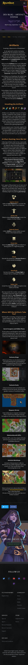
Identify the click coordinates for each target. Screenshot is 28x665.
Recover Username (6, 628)
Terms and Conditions (7, 641)
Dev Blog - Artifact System (19, 36)
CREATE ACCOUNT (14, 544)
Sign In (3, 621)
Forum (19, 599)
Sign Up (4, 618)
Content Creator (21, 608)
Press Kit (19, 605)
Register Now (5, 596)
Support (4, 631)
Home (4, 36)
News (9, 36)
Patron (17, 621)
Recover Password (6, 625)
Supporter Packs (20, 618)
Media (18, 602)
